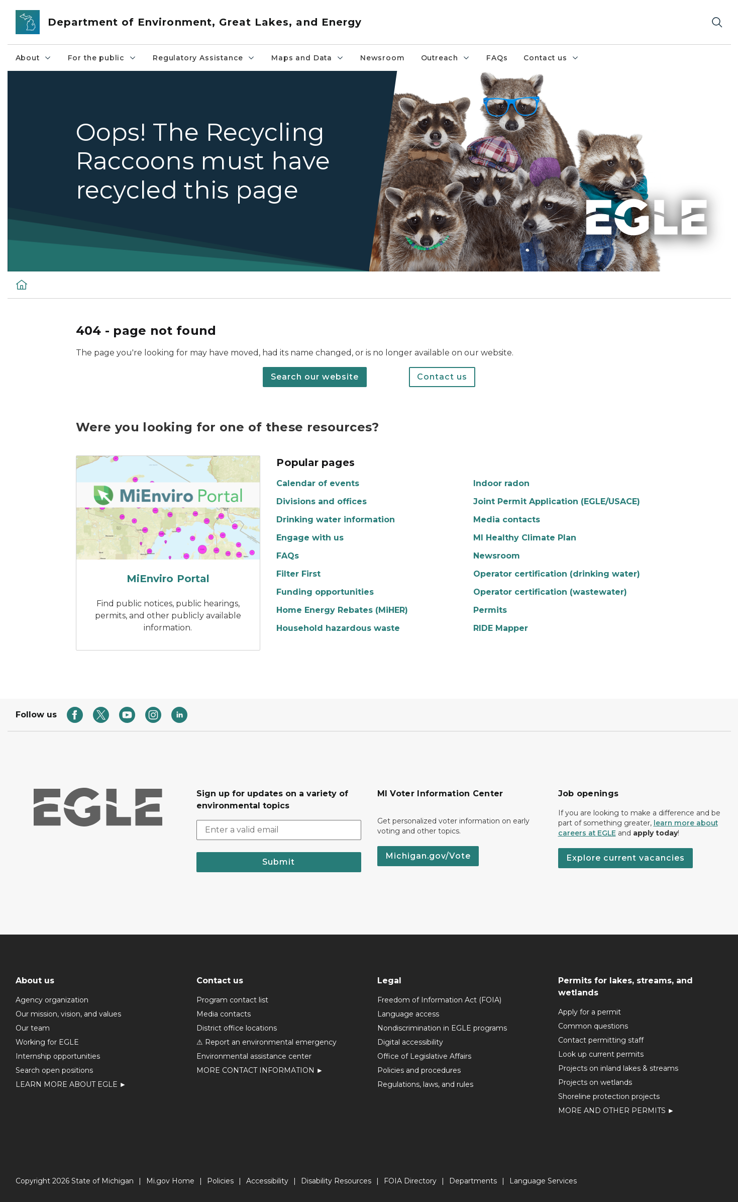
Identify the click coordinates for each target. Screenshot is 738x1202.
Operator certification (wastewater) (550, 592)
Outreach (446, 57)
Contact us (551, 57)
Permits (490, 610)
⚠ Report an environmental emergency (266, 1042)
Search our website (315, 377)
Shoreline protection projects (609, 1096)
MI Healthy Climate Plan (524, 537)
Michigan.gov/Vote (428, 856)
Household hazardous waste (338, 628)
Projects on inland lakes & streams (618, 1068)
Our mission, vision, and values (68, 1014)
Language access (408, 1014)
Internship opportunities (58, 1056)
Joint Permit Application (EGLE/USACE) (556, 501)
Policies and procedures (419, 1070)
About (34, 57)
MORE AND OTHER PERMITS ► (616, 1110)
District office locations (236, 1028)
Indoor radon (501, 483)
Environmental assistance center (253, 1056)
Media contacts (506, 519)
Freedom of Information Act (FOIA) (439, 999)
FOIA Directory (410, 1180)
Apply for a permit (589, 1011)
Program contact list (232, 999)
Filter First (298, 574)
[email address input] (278, 830)
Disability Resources (336, 1180)
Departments (473, 1180)
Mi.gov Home (170, 1180)
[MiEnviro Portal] (168, 523)
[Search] (717, 22)
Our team (33, 1028)
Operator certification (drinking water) (556, 574)
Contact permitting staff (601, 1040)
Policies (220, 1180)
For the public (102, 57)
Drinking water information (335, 519)
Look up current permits (601, 1054)
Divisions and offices (321, 501)
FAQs (496, 57)
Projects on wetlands (595, 1082)
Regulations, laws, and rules (425, 1084)
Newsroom (382, 57)
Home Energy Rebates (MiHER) (342, 610)
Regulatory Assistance (204, 57)
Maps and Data (307, 57)
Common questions (593, 1026)
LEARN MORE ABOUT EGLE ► (71, 1084)
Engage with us (310, 537)
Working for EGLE (47, 1042)
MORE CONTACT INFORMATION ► (260, 1070)
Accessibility (267, 1180)
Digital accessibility (410, 1042)
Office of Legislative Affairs (424, 1056)
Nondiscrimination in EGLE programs (442, 1028)
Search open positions (54, 1070)
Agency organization (52, 999)
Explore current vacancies (625, 858)
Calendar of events (317, 483)
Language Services (543, 1180)
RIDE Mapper (500, 628)
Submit (278, 862)
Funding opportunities (325, 592)
